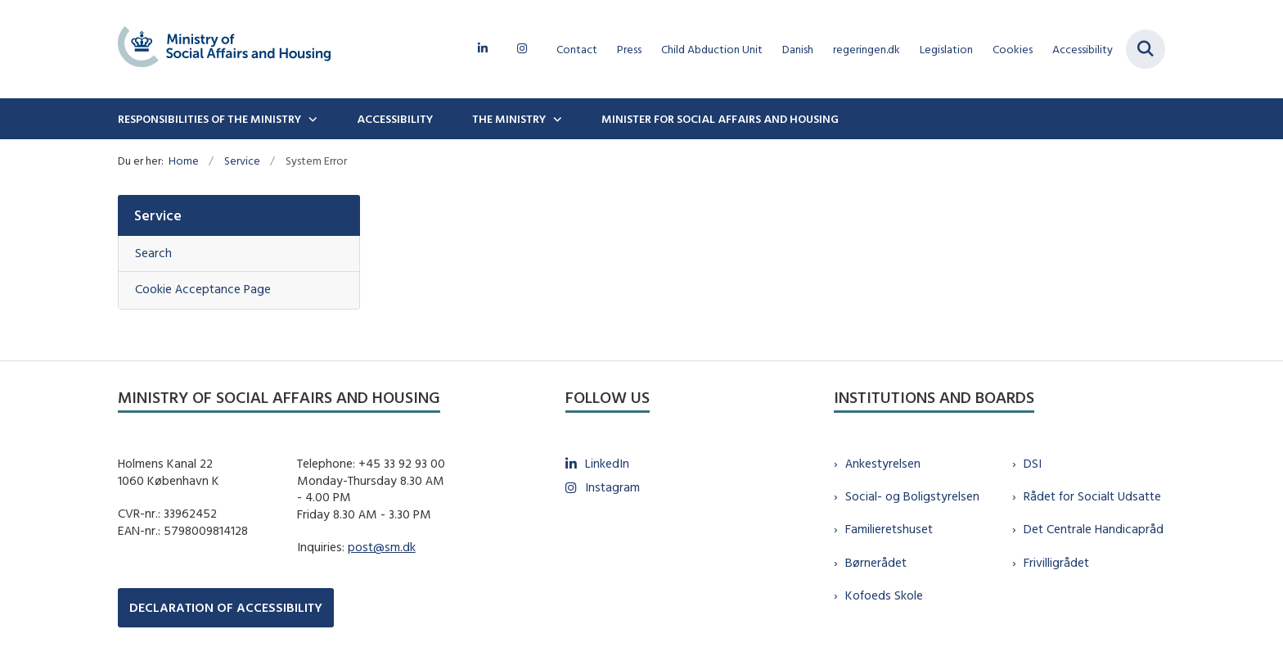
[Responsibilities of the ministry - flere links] (310, 119)
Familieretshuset (889, 528)
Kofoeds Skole (884, 595)
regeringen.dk (866, 49)
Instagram (612, 487)
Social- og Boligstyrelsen (912, 496)
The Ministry (509, 118)
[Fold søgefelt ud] (1145, 49)
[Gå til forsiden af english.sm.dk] (224, 49)
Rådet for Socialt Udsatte (1092, 496)
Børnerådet (876, 562)
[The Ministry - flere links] (555, 119)
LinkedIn (607, 463)
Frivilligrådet (1056, 562)
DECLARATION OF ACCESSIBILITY (225, 607)
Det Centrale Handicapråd (1094, 528)
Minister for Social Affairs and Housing (720, 118)
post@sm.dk (382, 547)
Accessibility (395, 118)
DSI (1033, 463)
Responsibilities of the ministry (209, 118)
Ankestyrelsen (883, 463)
